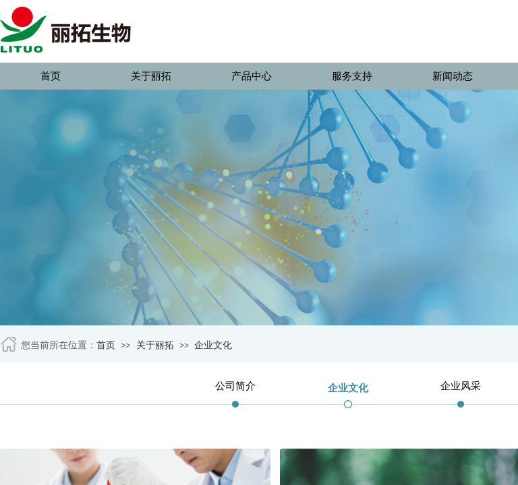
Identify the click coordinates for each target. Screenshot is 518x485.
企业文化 (213, 345)
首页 (50, 76)
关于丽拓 (151, 76)
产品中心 (251, 76)
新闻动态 (452, 76)
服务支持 (352, 76)
